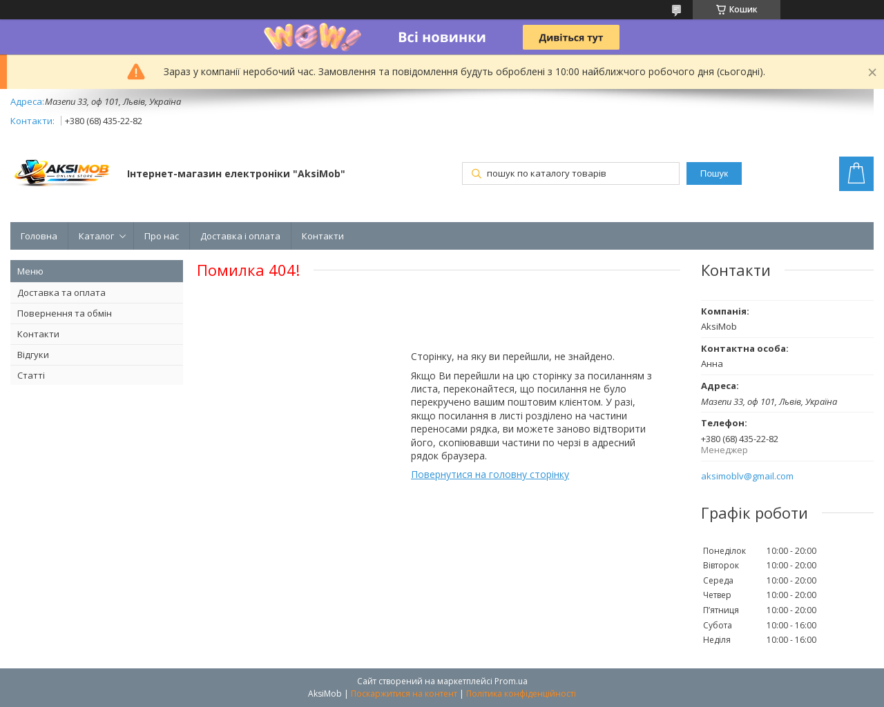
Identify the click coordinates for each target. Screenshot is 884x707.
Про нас (161, 236)
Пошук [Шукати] (714, 173)
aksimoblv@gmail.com (747, 476)
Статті (31, 375)
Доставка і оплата (240, 236)
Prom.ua (511, 681)
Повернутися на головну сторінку (490, 474)
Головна (39, 236)
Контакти (323, 236)
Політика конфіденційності (521, 693)
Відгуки (33, 354)
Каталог (96, 236)
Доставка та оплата (61, 292)
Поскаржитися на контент (404, 693)
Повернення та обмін (64, 313)
